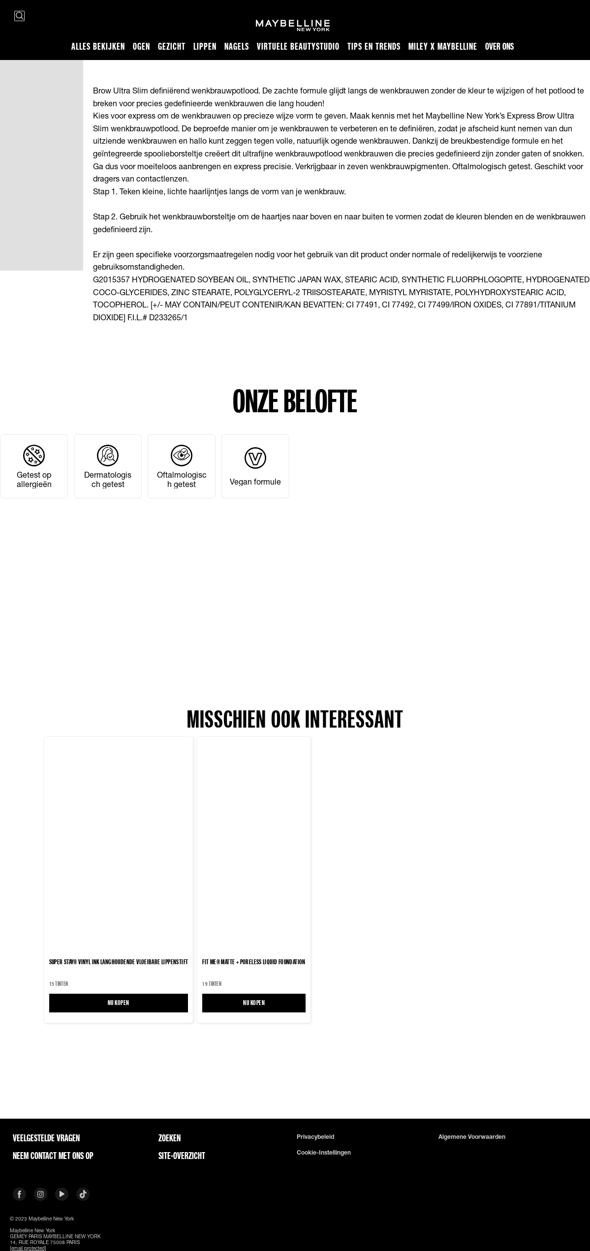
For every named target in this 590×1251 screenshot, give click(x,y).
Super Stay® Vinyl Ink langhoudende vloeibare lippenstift (118, 962)
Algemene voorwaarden (471, 1136)
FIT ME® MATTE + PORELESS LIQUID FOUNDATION (253, 962)
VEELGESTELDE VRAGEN (46, 1137)
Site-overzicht (181, 1155)
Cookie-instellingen (324, 1152)
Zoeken (169, 1137)
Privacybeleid (315, 1136)
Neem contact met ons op (53, 1155)
